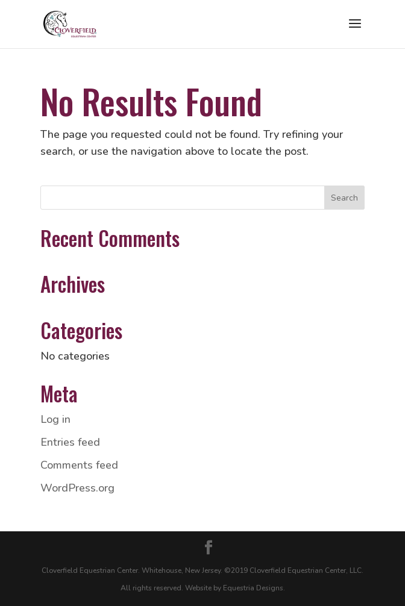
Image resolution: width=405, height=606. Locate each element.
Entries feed (70, 442)
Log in (55, 419)
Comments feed (79, 465)
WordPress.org (77, 488)
